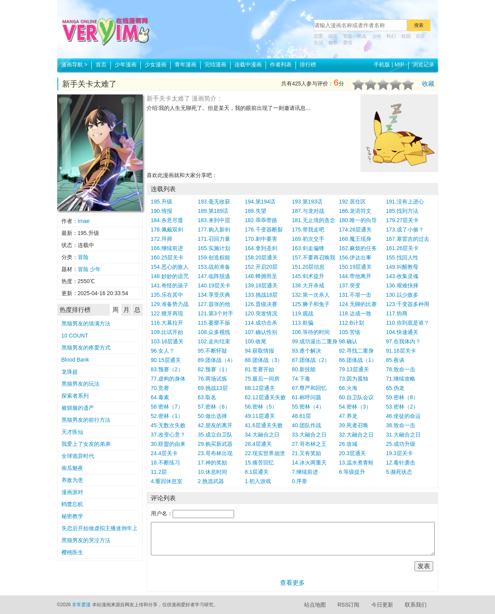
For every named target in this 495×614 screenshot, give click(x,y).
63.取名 (207, 397)
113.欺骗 (302, 323)
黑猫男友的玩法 (80, 384)
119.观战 (302, 313)
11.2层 (159, 472)
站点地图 (315, 605)
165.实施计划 (214, 248)
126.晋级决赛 (261, 304)
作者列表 (281, 64)
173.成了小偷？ (405, 229)
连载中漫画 (248, 64)
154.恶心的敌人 (170, 267)
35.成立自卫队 (215, 434)
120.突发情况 (261, 313)
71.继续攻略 (400, 379)
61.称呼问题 (306, 397)
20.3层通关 (352, 453)
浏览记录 (423, 64)
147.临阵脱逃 (214, 276)
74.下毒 (301, 379)
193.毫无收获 (214, 201)
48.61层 (301, 416)
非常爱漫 (81, 604)
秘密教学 (72, 516)
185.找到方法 (402, 211)
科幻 (391, 36)
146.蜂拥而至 (261, 276)
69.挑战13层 (213, 388)
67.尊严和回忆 (309, 388)
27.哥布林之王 (309, 444)
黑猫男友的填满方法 (85, 323)
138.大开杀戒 (308, 285)
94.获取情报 (259, 351)
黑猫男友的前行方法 (85, 420)
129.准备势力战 (170, 304)
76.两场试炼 (212, 379)
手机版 (382, 64)
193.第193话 (307, 201)
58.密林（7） (167, 407)
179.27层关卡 (402, 220)
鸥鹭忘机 (72, 504)
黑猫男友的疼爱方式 (85, 347)
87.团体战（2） (311, 360)
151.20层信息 (308, 267)
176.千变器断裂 (264, 229)
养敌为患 (72, 480)
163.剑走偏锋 (308, 248)
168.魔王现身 (355, 239)
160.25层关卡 (167, 257)
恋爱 (318, 36)
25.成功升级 (400, 444)
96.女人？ (163, 351)
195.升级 (161, 201)
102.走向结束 (214, 341)
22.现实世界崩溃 (265, 453)
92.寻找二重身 (356, 351)
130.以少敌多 (402, 295)
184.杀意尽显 (167, 220)
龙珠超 (69, 372)
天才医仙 (72, 432)
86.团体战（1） (358, 360)
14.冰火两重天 (309, 462)
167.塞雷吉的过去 (407, 239)
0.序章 (300, 481)
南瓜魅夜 (72, 468)
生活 (318, 42)
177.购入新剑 (214, 229)
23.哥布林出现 (215, 453)
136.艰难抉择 (402, 285)
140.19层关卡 (214, 285)
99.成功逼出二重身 (315, 341)
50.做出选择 (212, 416)
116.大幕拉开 (167, 323)
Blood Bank (75, 360)
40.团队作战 (306, 425)
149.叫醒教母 (402, 267)
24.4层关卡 (164, 453)
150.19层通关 (355, 267)
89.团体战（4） (217, 360)
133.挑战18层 (261, 295)
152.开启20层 (261, 267)
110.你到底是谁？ (407, 323)
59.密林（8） (402, 397)
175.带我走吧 (308, 229)
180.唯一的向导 (358, 220)
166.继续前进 (167, 248)
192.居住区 (352, 201)
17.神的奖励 (212, 462)
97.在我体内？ (403, 341)
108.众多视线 (214, 332)
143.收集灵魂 (402, 276)
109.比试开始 (167, 332)
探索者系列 (75, 396)
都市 (333, 42)
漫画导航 (74, 64)
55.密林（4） (308, 407)
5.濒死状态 (399, 472)
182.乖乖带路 (261, 220)
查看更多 (292, 582)
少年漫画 (125, 64)
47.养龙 (348, 416)
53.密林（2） (402, 407)
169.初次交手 (308, 239)
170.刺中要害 (261, 239)
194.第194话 (260, 201)
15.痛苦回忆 (259, 462)
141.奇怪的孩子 (170, 285)
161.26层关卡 (402, 248)
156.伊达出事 (355, 257)
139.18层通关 (261, 285)
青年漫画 (185, 64)
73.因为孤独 (353, 379)
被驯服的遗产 (77, 408)
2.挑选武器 (211, 481)
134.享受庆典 (214, 295)
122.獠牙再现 (167, 313)
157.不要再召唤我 (313, 257)
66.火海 (348, 388)
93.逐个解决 (306, 351)
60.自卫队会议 (356, 397)
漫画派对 (72, 492)
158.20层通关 (261, 257)
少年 (376, 36)
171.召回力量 (214, 239)
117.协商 (397, 313)
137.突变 (349, 285)
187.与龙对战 (308, 211)
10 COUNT (74, 335)
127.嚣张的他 (214, 304)
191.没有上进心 (405, 201)
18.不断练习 (165, 462)
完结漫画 (215, 64)
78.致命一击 (400, 369)
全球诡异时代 (77, 456)
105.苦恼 (349, 332)
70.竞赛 (160, 388)
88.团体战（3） (264, 360)
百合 (420, 36)
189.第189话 (213, 211)
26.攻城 (348, 444)
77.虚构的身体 (168, 379)
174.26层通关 (355, 229)
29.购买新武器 (215, 444)
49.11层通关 (260, 416)
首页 (101, 64)
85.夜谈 (395, 360)
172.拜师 (161, 239)
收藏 (428, 83)
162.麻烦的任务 (358, 248)
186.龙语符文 (355, 211)
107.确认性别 (261, 332)
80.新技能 (304, 369)
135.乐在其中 (167, 295)
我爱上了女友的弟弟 (85, 444)
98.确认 (348, 341)
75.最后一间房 (262, 379)
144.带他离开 (355, 276)
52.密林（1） (167, 416)
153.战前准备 (214, 267)
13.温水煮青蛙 (356, 462)
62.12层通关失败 (265, 397)
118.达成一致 (355, 313)
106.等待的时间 (311, 332)
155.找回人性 (402, 257)
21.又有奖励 (306, 453)
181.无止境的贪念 (313, 220)
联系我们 (416, 605)
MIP (399, 64)
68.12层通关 (260, 388)
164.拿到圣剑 (261, 248)
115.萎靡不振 (214, 323)
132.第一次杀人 (311, 295)
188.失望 (255, 211)
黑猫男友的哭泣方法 (85, 540)
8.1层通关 (257, 472)
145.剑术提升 (308, 276)
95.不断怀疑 (212, 351)
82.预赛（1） (214, 369)
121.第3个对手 (215, 313)
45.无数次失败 (168, 425)
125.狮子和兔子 (311, 304)
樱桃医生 (72, 552)
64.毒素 (160, 397)
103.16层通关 (167, 341)
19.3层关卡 (399, 453)
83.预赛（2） (167, 369)
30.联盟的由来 (168, 444)
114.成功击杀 (261, 323)
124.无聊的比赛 (358, 304)
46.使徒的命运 (403, 416)
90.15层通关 (166, 360)
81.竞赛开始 (259, 369)
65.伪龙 (395, 388)
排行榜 (308, 64)
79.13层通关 (354, 369)
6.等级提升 (352, 472)
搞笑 (333, 36)
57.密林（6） (214, 407)
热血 (362, 36)
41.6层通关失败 (264, 425)
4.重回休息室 (167, 481)
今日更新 (382, 605)
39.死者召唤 (353, 425)
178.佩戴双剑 (167, 229)
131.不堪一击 (355, 295)
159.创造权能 (214, 257)
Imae (84, 221)
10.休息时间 (212, 472)
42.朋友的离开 (215, 425)
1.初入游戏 (258, 481)
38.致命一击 (400, 425)
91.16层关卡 (401, 351)
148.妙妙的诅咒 (170, 276)
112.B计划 (351, 323)
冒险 (347, 36)
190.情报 (161, 211)
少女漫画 (155, 64)
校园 (406, 36)
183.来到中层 (214, 220)
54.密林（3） (355, 407)
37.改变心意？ (168, 434)
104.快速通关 (402, 332)
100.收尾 (255, 341)
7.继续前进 (305, 472)
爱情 (347, 42)
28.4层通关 (258, 444)
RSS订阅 (349, 605)
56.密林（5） (261, 407)
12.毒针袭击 (400, 462)
